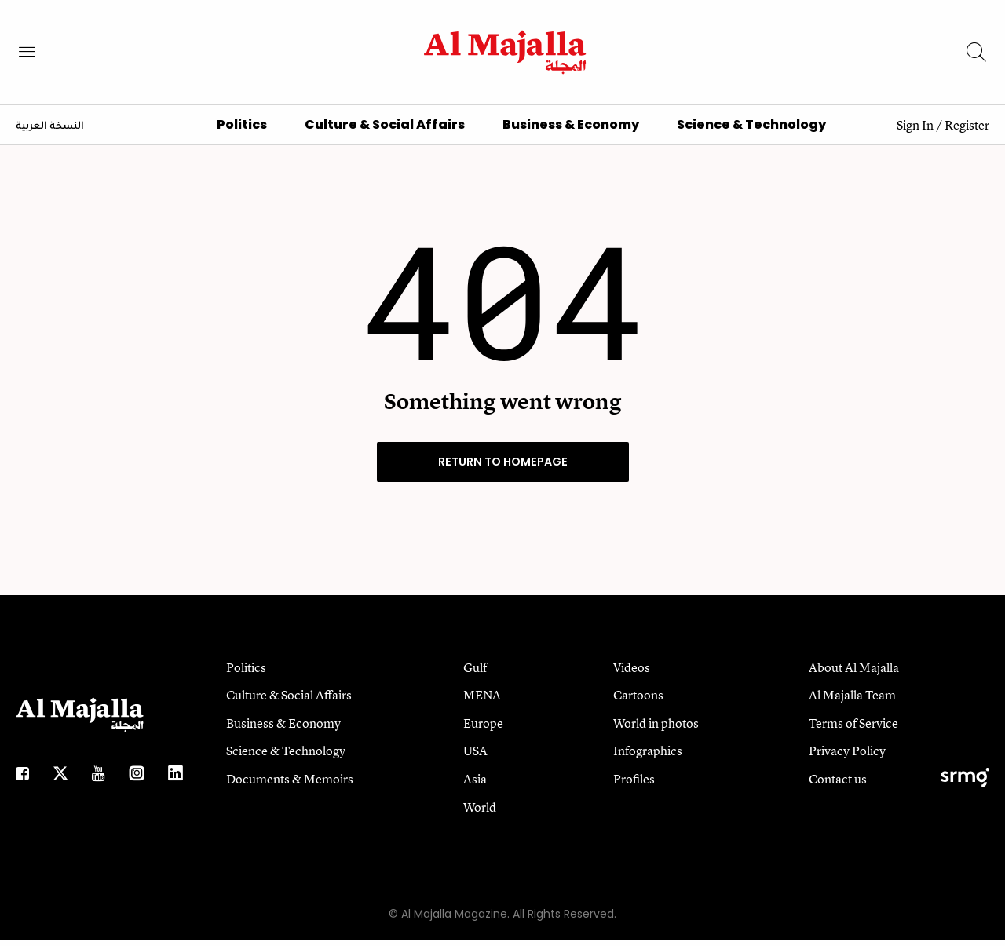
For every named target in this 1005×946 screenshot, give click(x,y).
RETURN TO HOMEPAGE (503, 468)
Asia (475, 785)
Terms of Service (853, 729)
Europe (483, 729)
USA (475, 756)
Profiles (634, 785)
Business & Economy (570, 131)
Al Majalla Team (852, 701)
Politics (242, 131)
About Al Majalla (854, 672)
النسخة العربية (50, 132)
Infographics (647, 756)
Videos (631, 672)
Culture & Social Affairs (385, 131)
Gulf (475, 672)
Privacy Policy (847, 756)
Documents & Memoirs (289, 785)
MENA (482, 701)
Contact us (838, 785)
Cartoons (638, 701)
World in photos (656, 729)
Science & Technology (751, 131)
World (479, 812)
